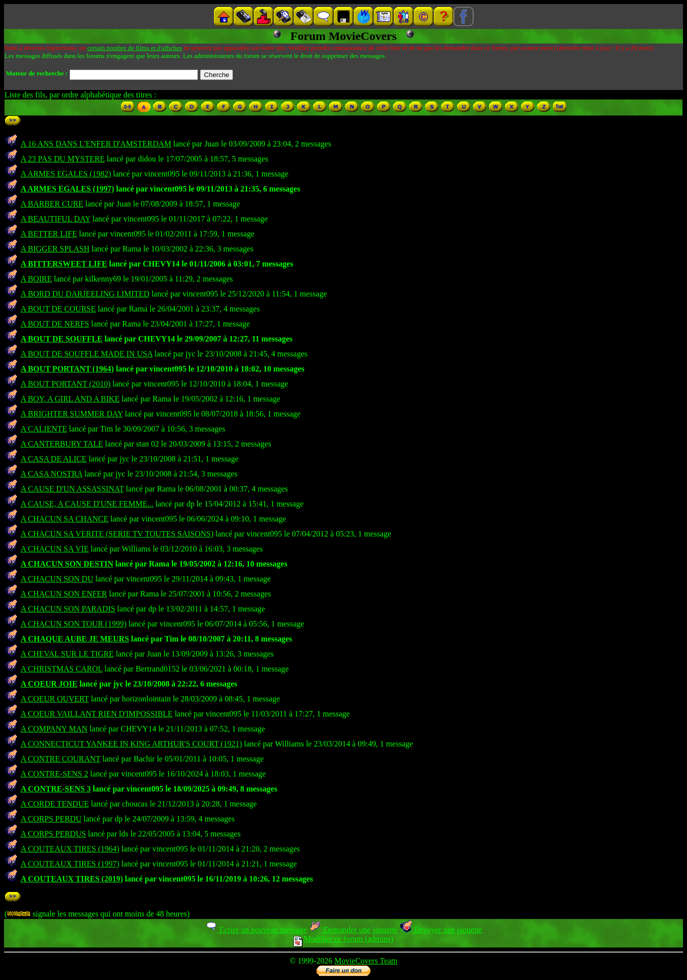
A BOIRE (36, 278)
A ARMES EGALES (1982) (65, 174)
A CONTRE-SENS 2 (54, 774)
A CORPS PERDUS (53, 834)
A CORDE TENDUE (54, 804)
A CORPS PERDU (51, 818)
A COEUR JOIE (49, 684)
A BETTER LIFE (48, 234)
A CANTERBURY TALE (61, 444)
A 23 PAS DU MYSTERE (62, 158)
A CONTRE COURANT (60, 758)
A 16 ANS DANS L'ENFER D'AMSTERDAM (95, 144)
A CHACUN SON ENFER (63, 594)
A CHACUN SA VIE (54, 548)
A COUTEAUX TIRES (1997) (69, 864)
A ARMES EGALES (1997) (67, 188)
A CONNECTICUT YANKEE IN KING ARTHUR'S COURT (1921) (131, 744)
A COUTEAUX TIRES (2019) (71, 878)
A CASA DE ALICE (53, 458)
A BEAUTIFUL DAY (55, 218)
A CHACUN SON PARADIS (67, 608)
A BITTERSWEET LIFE (63, 264)
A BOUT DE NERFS (54, 324)
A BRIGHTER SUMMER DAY (71, 414)
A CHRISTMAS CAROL (61, 668)
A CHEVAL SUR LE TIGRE (67, 654)
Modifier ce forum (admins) (343, 938)
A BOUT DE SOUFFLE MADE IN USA (86, 354)
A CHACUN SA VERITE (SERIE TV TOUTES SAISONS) (117, 534)
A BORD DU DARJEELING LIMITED (85, 294)
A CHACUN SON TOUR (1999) (73, 624)
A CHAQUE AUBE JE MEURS (74, 638)
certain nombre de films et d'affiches (134, 48)
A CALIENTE (43, 428)
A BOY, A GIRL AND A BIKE (70, 398)
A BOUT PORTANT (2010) (65, 384)
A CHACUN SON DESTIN (66, 564)
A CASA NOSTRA (51, 474)
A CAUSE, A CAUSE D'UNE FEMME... (87, 504)
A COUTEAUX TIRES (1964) (69, 848)
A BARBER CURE (51, 204)
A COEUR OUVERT (54, 698)
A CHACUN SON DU (56, 578)
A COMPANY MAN (54, 728)
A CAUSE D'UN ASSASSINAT (72, 488)
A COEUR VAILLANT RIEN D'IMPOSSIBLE (96, 714)
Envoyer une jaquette (441, 930)
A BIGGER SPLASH (55, 248)
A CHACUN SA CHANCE (64, 518)
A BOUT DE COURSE (58, 308)
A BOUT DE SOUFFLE (61, 338)
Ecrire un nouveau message (256, 930)
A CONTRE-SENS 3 (55, 788)
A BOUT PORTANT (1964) (67, 368)
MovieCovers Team (366, 960)
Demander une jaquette (353, 930)
